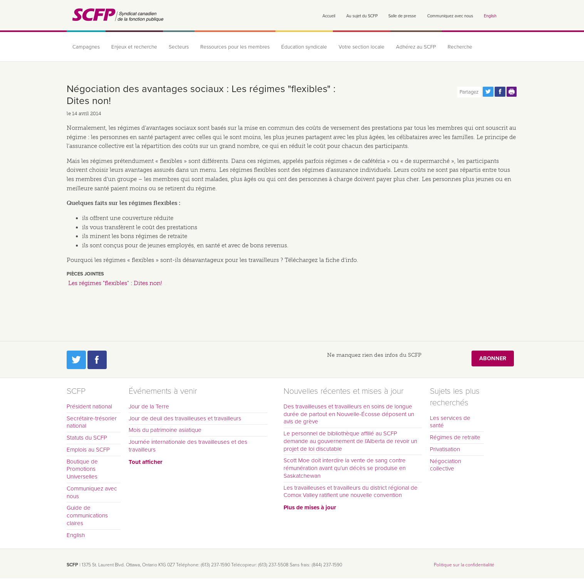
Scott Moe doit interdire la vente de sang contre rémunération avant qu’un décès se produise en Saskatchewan (345, 468)
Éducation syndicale (304, 47)
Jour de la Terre (149, 406)
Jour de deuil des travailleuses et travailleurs (185, 418)
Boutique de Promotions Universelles (82, 469)
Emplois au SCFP (88, 449)
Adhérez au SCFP (416, 47)
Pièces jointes (85, 274)
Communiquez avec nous (450, 15)
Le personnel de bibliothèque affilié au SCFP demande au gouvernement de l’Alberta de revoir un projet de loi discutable (350, 441)
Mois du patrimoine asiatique (165, 429)
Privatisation (445, 449)
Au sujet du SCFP (362, 15)
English (490, 15)
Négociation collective (445, 465)
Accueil (328, 15)
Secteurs (179, 47)
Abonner (492, 358)
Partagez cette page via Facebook (500, 92)
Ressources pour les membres (235, 47)
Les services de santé (450, 422)
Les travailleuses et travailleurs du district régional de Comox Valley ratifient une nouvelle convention (351, 491)
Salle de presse (402, 15)
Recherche (460, 47)
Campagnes (86, 47)
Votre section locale (361, 47)
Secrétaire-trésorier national (92, 422)
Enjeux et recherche (134, 47)
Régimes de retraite (455, 437)
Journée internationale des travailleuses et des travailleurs (188, 445)
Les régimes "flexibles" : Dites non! (115, 283)
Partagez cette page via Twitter (488, 92)
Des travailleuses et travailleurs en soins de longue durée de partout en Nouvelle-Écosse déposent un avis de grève (349, 414)
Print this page (512, 92)
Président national (89, 406)
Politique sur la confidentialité (464, 565)
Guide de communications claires (87, 515)
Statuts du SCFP (87, 437)
